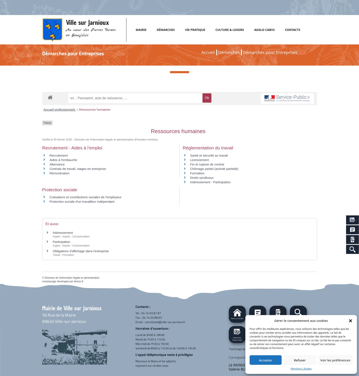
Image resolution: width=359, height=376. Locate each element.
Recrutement (59, 155)
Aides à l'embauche (63, 160)
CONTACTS (292, 30)
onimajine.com (241, 348)
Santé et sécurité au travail (209, 155)
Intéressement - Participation (210, 182)
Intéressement (63, 232)
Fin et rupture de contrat (207, 164)
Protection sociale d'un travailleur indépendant (82, 201)
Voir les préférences (335, 360)
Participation (61, 242)
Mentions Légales (301, 368)
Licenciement (199, 160)
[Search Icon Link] (352, 249)
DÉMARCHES (166, 30)
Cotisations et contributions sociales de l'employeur (86, 197)
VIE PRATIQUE (195, 30)
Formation (197, 173)
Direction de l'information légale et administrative (72, 277)
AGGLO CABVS (264, 30)
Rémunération (60, 173)
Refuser (300, 360)
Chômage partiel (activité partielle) (214, 169)
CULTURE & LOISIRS (229, 30)
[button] (350, 320)
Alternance (57, 164)
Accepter (265, 360)
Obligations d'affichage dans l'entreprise (81, 251)
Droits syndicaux (202, 177)
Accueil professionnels (59, 109)
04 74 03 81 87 (151, 313)
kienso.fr (78, 281)
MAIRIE (141, 30)
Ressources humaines (94, 109)
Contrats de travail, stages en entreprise (78, 169)
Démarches (229, 52)
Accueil (208, 52)
